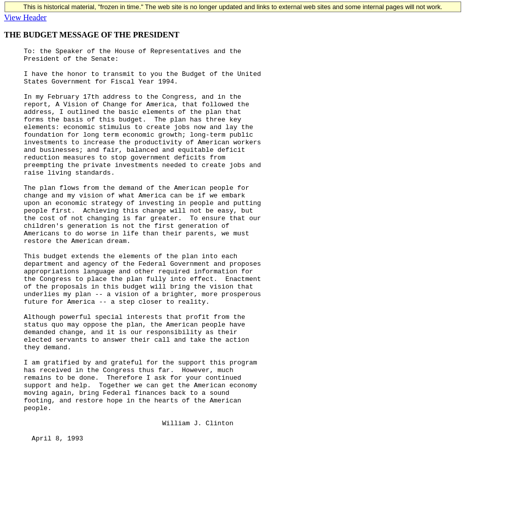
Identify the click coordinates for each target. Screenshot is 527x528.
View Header (25, 17)
